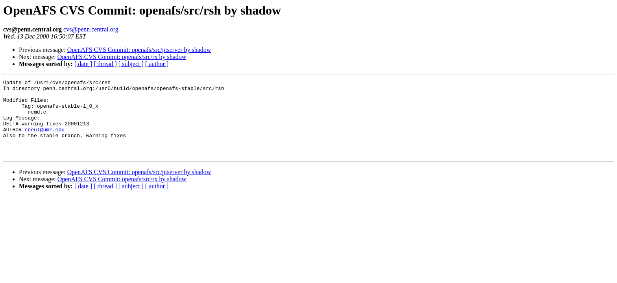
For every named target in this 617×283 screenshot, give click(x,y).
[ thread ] (105, 64)
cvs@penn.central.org (90, 29)
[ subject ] (131, 64)
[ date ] (83, 64)
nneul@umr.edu (45, 139)
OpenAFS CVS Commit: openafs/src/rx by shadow (122, 56)
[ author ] (157, 64)
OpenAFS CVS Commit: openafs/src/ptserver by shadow (139, 49)
